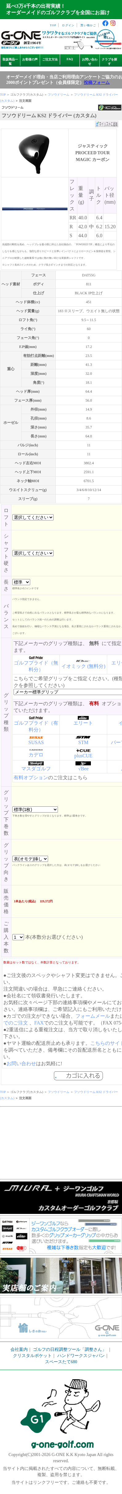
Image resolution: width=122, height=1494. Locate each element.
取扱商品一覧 (10, 61)
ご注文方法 (50, 59)
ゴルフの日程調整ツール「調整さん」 (69, 1349)
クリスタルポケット (32, 1355)
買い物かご (88, 25)
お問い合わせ (89, 61)
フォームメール (92, 1016)
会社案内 (19, 1349)
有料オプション (31, 777)
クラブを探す (109, 61)
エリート (83, 723)
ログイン (68, 25)
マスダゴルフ (36, 768)
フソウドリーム (58, 94)
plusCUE (83, 755)
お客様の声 (30, 59)
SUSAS (36, 742)
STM (83, 742)
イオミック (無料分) (83, 666)
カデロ (36, 754)
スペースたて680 (61, 1361)
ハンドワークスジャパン (81, 1355)
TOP (53, 25)
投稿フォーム (97, 82)
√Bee (83, 768)
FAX (39, 1022)
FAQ (70, 59)
